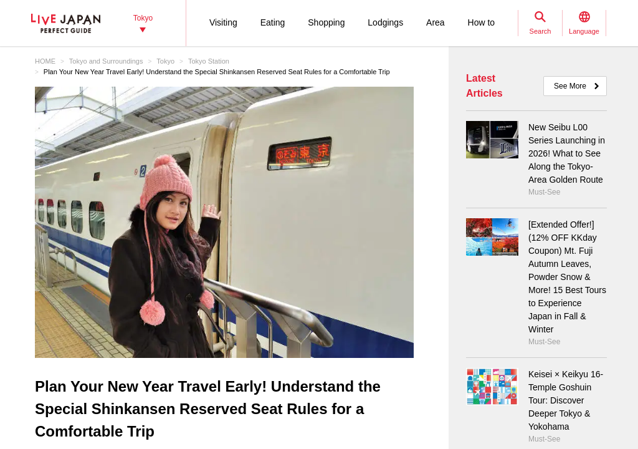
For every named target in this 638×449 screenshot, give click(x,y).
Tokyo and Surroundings (106, 61)
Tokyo (165, 61)
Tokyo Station (208, 61)
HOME (45, 61)
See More (570, 86)
